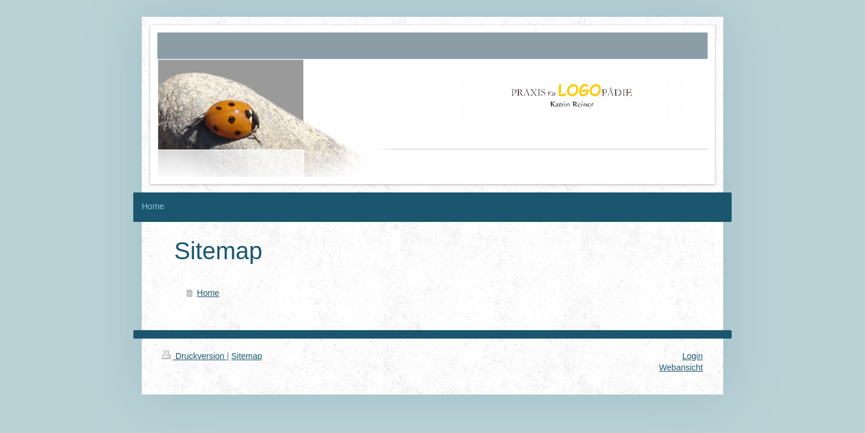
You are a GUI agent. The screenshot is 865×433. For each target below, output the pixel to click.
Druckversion (194, 356)
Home (208, 293)
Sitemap (246, 356)
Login (692, 356)
